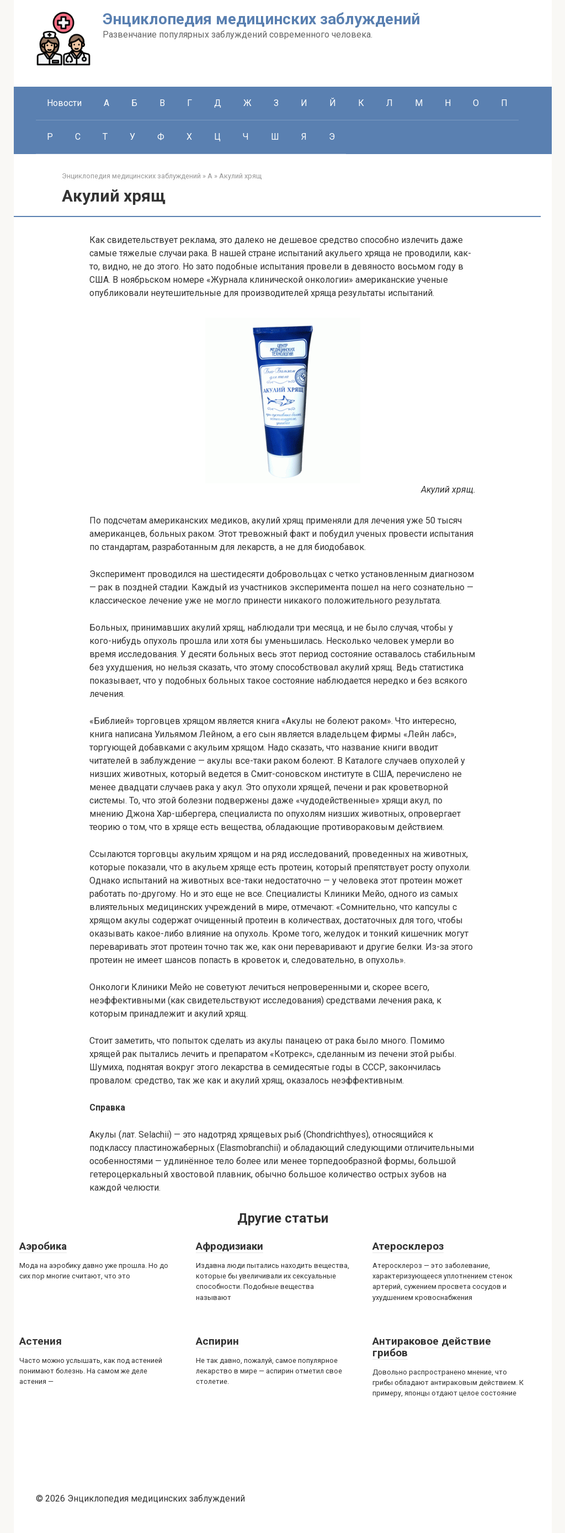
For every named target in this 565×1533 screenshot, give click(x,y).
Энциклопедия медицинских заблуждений (261, 19)
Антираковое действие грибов (431, 1347)
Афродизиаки (229, 1246)
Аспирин (217, 1341)
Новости (64, 103)
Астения (40, 1341)
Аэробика (43, 1246)
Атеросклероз (408, 1246)
